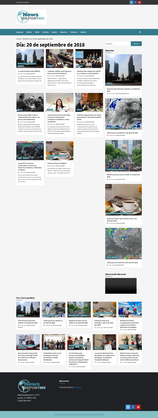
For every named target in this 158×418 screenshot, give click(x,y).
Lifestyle (73, 32)
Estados (45, 32)
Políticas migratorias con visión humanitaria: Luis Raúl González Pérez (89, 117)
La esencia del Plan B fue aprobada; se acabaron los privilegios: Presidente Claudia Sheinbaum (104, 356)
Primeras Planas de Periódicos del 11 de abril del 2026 (103, 322)
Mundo (54, 32)
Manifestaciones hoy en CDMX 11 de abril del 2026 (78, 321)
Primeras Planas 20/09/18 (56, 163)
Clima (19, 158)
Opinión (83, 32)
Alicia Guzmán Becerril (122, 93)
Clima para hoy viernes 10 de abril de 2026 (122, 262)
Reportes (19, 32)
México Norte (124, 348)
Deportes (63, 32)
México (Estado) (29, 345)
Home (18, 39)
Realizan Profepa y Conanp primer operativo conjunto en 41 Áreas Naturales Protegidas (129, 323)
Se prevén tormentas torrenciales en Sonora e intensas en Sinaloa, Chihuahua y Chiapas (30, 166)
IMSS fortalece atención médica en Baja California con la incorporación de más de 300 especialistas (129, 356)
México (29, 32)
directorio (78, 387)
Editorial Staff (30, 74)
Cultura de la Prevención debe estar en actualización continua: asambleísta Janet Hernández (58, 118)
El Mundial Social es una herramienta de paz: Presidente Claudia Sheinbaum (52, 356)
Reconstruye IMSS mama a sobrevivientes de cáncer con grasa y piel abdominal (29, 117)
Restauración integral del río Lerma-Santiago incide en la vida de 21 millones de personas (28, 356)
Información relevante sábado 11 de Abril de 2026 (27, 321)
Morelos (71, 348)
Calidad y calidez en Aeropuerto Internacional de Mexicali (59, 72)
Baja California (124, 345)
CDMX (37, 32)
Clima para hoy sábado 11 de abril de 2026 (122, 133)
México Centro (22, 348)
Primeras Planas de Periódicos (27, 63)
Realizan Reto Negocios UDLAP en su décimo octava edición (89, 72)
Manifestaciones (112, 169)
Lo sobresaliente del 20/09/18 (29, 71)
